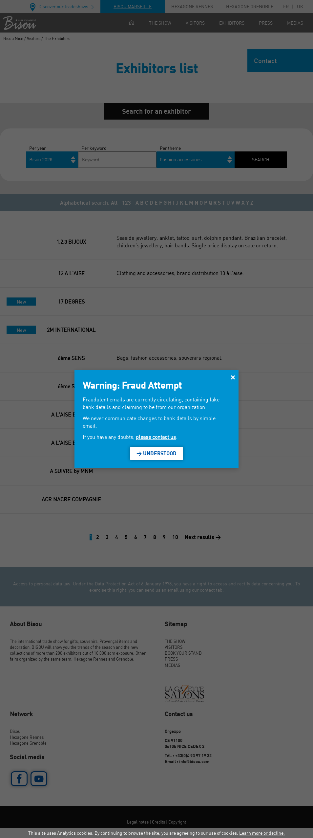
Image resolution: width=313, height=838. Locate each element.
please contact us (156, 437)
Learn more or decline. (262, 833)
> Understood (156, 453)
